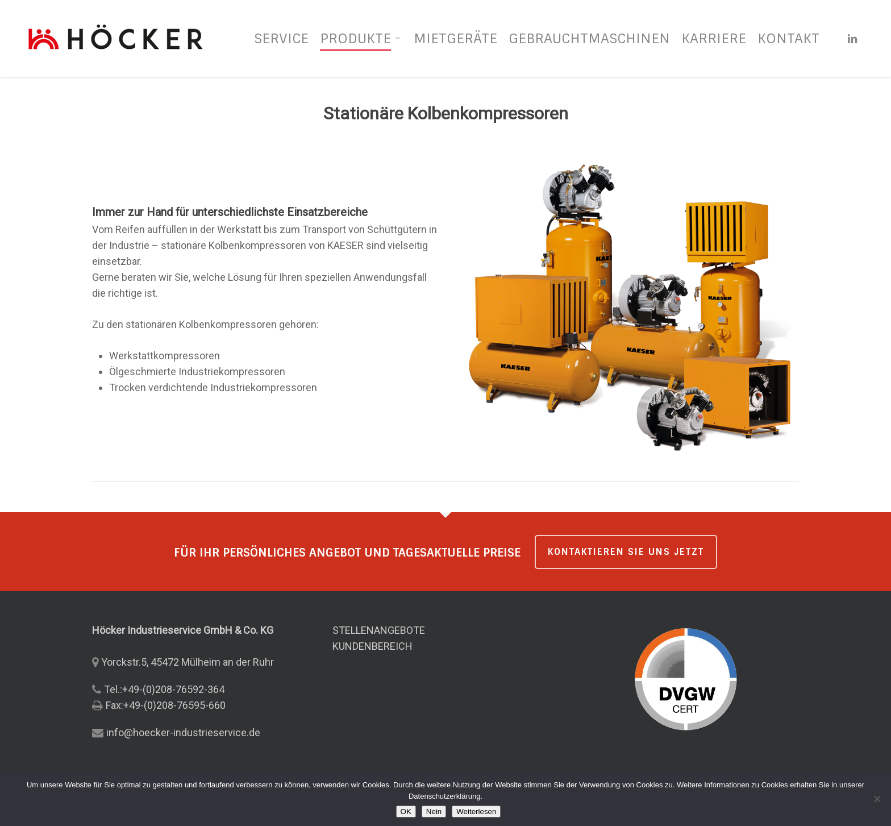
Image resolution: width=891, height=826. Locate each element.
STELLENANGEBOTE (378, 630)
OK (406, 811)
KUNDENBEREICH (372, 646)
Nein (434, 811)
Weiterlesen (476, 811)
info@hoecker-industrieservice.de (183, 732)
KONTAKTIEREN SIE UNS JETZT (626, 552)
